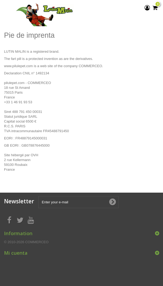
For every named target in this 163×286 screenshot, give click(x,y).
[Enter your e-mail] (78, 202)
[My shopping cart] (155, 8)
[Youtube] (31, 220)
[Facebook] (9, 220)
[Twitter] (20, 220)
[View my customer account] (147, 8)
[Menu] (7, 6)
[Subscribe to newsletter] (112, 202)
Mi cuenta (16, 253)
